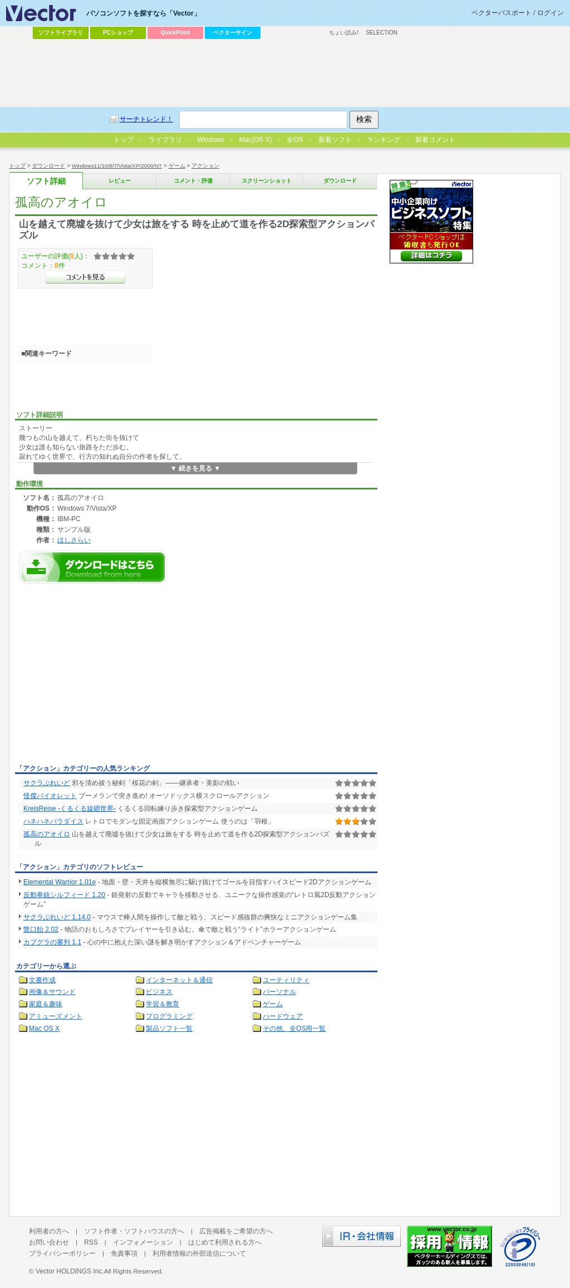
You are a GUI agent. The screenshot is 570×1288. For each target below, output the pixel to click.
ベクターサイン (232, 33)
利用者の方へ (49, 1231)
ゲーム (177, 166)
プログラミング (169, 1016)
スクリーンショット (267, 181)
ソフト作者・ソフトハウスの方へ (134, 1231)
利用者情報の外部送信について (199, 1253)
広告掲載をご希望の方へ (236, 1231)
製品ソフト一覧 (169, 1028)
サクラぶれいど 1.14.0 (57, 917)
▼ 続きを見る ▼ (195, 468)
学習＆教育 (162, 1004)
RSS (91, 1242)
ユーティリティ (286, 980)
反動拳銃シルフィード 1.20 (64, 895)
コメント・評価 (193, 181)
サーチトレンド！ (146, 119)
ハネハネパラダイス (53, 821)
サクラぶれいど (46, 783)
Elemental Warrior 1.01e (59, 882)
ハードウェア (283, 1016)
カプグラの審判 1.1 (52, 942)
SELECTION (381, 33)
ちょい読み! (343, 33)
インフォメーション (143, 1242)
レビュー (120, 181)
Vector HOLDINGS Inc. (70, 1271)
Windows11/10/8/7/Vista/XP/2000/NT (117, 166)
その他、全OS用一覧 (294, 1028)
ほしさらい (74, 539)
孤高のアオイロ (46, 834)
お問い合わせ (49, 1242)
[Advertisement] (108, 677)
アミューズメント (55, 1016)
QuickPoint (175, 33)
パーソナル (279, 992)
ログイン (550, 13)
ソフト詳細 (46, 181)
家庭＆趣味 (45, 1004)
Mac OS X (44, 1028)
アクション (205, 166)
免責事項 (124, 1253)
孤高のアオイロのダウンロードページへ (93, 567)
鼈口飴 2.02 (40, 929)
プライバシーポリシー (62, 1253)
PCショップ (118, 33)
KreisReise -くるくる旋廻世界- (69, 808)
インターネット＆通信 (179, 980)
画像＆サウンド (52, 992)
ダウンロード (48, 166)
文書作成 (42, 980)
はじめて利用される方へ (225, 1242)
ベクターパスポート (501, 13)
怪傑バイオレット (50, 796)
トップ (17, 166)
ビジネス (159, 992)
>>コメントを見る (85, 277)
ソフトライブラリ (60, 33)
